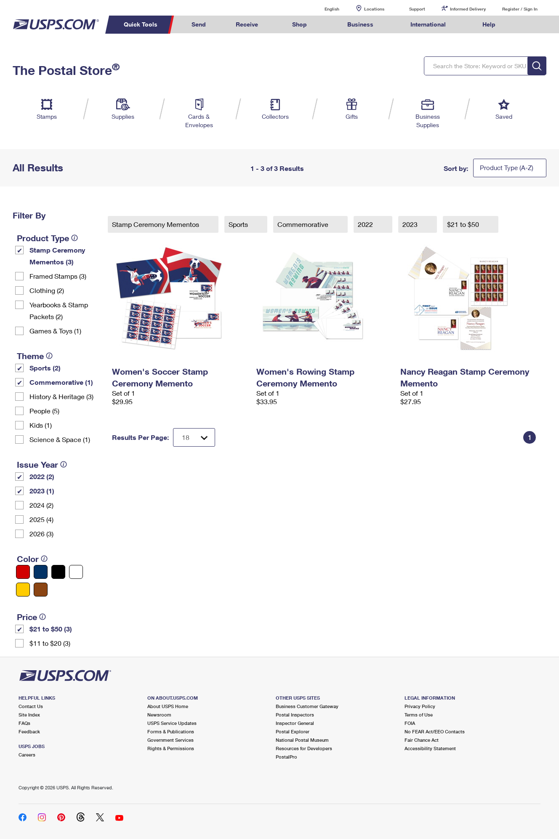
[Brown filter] (41, 590)
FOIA (410, 723)
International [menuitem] (428, 24)
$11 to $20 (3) (49, 643)
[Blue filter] (41, 572)
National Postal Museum (302, 740)
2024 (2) (41, 505)
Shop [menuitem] (299, 24)
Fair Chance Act (422, 740)
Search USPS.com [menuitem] (526, 25)
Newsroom (159, 714)
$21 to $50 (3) (50, 629)
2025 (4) (41, 519)
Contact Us (31, 706)
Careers (27, 754)
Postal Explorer (292, 731)
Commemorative (303, 224)
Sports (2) (45, 368)
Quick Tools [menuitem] (140, 24)
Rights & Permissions (170, 748)
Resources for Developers (304, 748)
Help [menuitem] (488, 24)
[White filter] (76, 572)
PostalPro (286, 756)
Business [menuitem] (360, 24)
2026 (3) (41, 534)
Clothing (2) (46, 290)
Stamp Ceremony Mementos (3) (57, 256)
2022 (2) (41, 476)
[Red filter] (23, 572)
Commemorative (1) (61, 382)
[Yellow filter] (23, 590)
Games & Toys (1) (55, 331)
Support (417, 8)
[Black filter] (58, 572)
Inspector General (295, 723)
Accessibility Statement (430, 748)
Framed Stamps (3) (57, 276)
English (323, 8)
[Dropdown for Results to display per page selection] (194, 437)
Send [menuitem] (199, 24)
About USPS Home (167, 706)
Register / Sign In (520, 8)
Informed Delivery (468, 8)
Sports (239, 224)
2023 (410, 224)
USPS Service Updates (172, 723)
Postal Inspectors (295, 714)
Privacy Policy (420, 706)
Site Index (29, 714)
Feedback (29, 731)
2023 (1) (41, 491)
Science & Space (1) (59, 439)
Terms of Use (419, 714)
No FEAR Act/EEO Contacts (435, 731)
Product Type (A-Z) (506, 167)
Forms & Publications (170, 731)
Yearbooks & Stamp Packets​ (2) (58, 310)
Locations (374, 8)
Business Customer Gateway (307, 706)
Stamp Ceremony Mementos (156, 224)
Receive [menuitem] (247, 24)
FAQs (24, 723)
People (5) (44, 411)
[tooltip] (74, 237)
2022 (366, 224)
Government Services (170, 740)
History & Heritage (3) (61, 396)
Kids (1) (40, 425)
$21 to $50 (464, 224)
